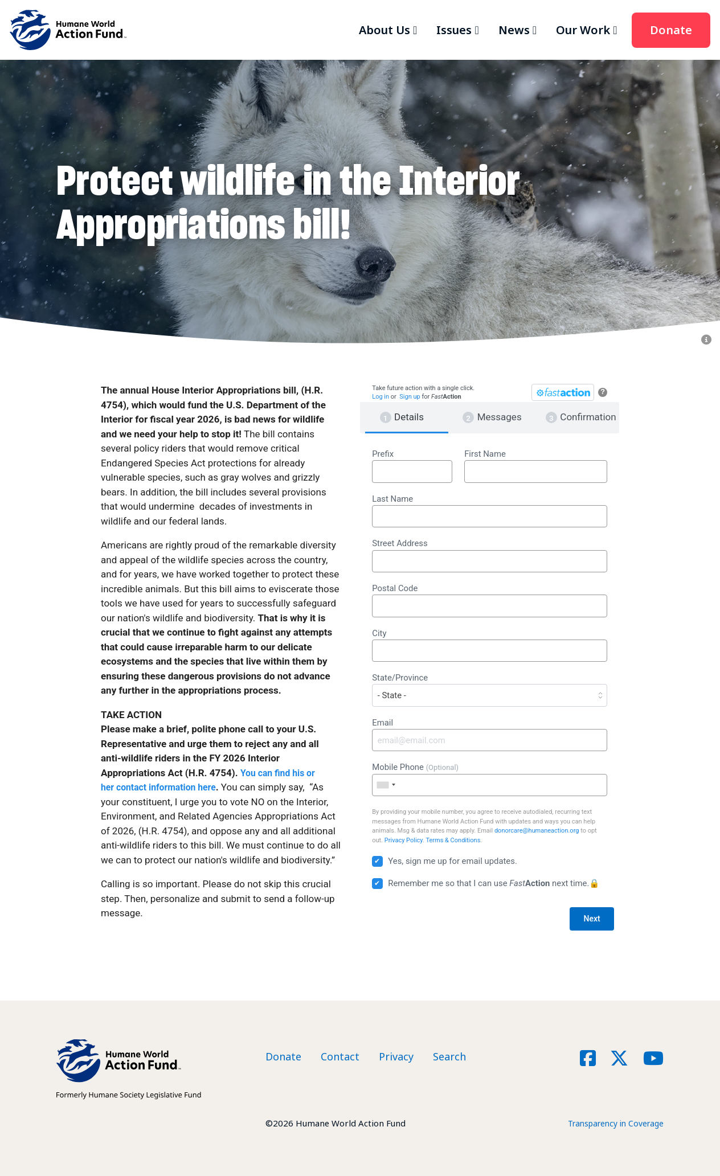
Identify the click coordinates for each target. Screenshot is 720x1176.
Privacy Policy (403, 840)
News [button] (514, 30)
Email (489, 735)
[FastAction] (562, 392)
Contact (340, 1056)
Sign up (409, 396)
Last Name (489, 511)
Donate (671, 30)
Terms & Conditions (453, 840)
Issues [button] (454, 30)
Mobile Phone (489, 779)
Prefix (412, 466)
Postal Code (489, 600)
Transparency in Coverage (611, 1123)
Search (449, 1056)
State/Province (489, 690)
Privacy (396, 1056)
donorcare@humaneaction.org (536, 830)
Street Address (489, 555)
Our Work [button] (583, 30)
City (489, 645)
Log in (380, 396)
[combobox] (386, 785)
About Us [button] (384, 30)
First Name (535, 466)
